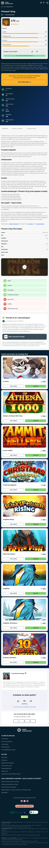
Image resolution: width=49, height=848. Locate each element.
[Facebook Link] (24, 801)
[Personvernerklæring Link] (8, 741)
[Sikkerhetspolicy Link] (8, 747)
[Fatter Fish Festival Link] (24, 540)
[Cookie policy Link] (8, 739)
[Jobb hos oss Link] (11, 771)
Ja (18, 721)
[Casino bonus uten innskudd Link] (21, 787)
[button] (47, 3)
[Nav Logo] (7, 3)
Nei (30, 721)
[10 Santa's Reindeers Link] (24, 644)
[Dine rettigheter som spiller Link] (8, 750)
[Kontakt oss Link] (11, 760)
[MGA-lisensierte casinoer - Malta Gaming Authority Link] (21, 779)
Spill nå (35, 386)
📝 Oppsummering (31, 128)
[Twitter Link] (22, 801)
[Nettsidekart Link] (21, 792)
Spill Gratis (13, 386)
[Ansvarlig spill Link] (8, 744)
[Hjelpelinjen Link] (18, 812)
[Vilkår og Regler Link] (8, 736)
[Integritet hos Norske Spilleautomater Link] (11, 774)
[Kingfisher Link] (24, 575)
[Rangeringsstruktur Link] (11, 768)
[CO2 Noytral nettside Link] (33, 813)
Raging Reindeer (13, 224)
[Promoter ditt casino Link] (11, 765)
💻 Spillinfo (5, 128)
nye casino (30, 224)
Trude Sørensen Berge (9, 14)
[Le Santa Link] (24, 368)
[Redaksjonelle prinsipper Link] (11, 763)
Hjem (2, 6)
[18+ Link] (12, 812)
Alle (5, 6)
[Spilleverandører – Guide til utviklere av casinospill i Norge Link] (21, 790)
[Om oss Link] (11, 754)
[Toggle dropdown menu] (47, 3)
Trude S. (9, 321)
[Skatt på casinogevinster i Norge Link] (21, 784)
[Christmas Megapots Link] (24, 471)
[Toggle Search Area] (43, 3)
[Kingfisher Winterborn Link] (24, 609)
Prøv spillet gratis (24, 82)
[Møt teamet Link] (11, 757)
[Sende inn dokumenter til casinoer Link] (21, 781)
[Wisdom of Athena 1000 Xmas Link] (24, 402)
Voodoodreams (40, 224)
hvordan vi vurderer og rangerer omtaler (28, 345)
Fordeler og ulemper (17, 128)
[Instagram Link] (27, 801)
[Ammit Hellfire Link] (24, 437)
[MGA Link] (26, 813)
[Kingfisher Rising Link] (24, 506)
